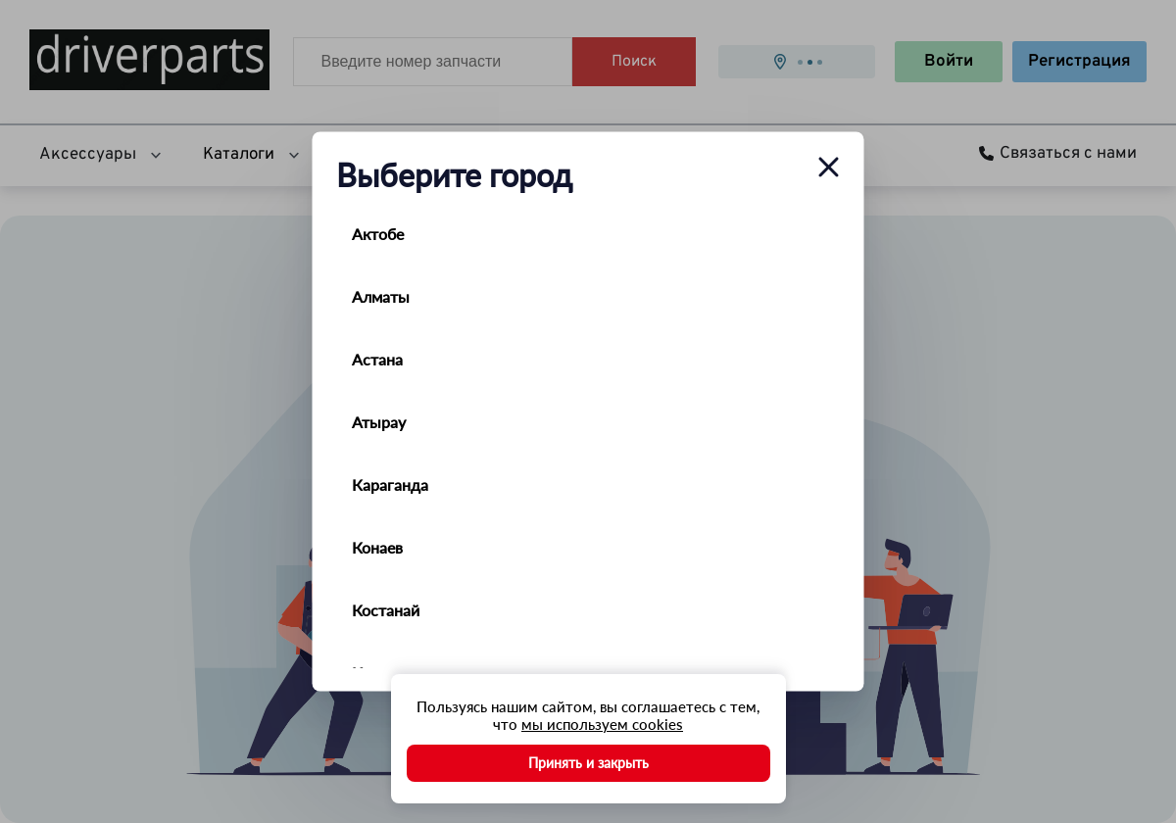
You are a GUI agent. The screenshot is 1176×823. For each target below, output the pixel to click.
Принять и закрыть (588, 762)
